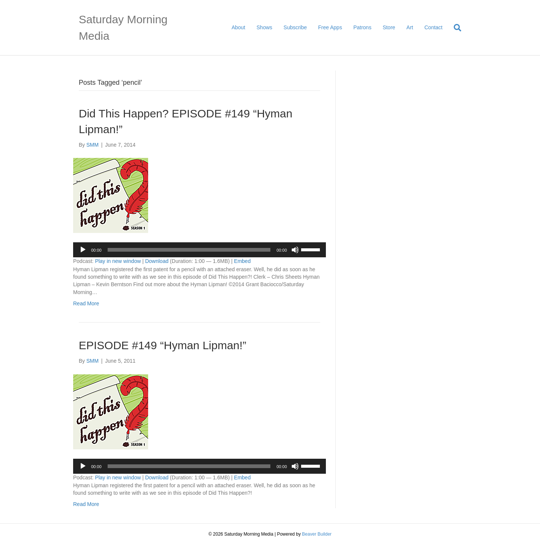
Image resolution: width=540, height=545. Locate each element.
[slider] (189, 250)
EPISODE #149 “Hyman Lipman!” (162, 345)
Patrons (362, 27)
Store (388, 27)
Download (156, 261)
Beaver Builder (317, 534)
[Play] (83, 250)
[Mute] (295, 250)
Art (409, 27)
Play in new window (118, 261)
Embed (242, 261)
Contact (433, 27)
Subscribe (295, 27)
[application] (199, 249)
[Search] (454, 27)
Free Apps (330, 27)
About (238, 27)
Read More (86, 303)
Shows (264, 27)
